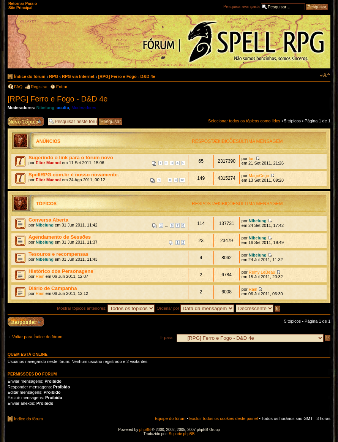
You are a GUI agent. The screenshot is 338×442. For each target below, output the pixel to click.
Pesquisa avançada (241, 6)
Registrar (39, 86)
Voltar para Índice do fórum (37, 336)
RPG (53, 76)
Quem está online (27, 354)
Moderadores (83, 107)
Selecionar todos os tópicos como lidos (244, 121)
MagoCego (259, 175)
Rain (40, 276)
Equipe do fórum (170, 418)
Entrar (62, 86)
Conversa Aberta (48, 220)
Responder (18, 319)
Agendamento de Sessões (59, 237)
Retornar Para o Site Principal (22, 6)
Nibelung (45, 107)
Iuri (251, 158)
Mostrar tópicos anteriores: (106, 308)
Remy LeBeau (262, 272)
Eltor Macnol (48, 162)
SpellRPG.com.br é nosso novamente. (73, 174)
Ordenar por (195, 308)
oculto (63, 107)
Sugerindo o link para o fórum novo (70, 157)
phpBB (145, 430)
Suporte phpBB (182, 434)
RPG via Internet (78, 76)
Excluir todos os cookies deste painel (223, 418)
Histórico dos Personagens (60, 271)
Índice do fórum (30, 76)
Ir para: (167, 337)
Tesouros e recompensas (58, 254)
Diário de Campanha (52, 288)
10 (182, 180)
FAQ (18, 86)
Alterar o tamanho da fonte (324, 75)
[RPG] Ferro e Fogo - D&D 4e (126, 76)
